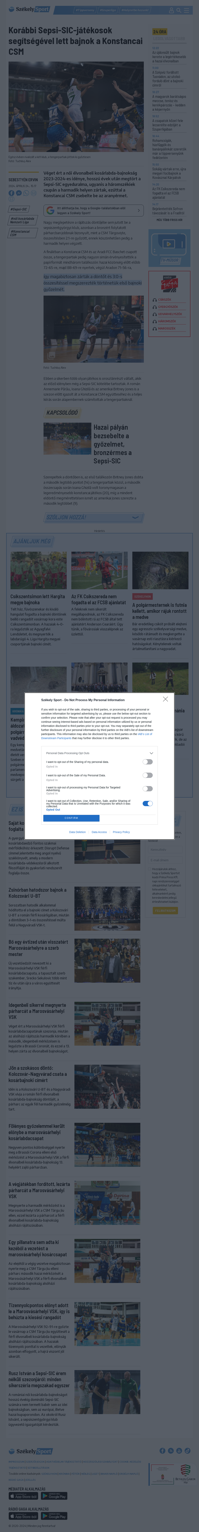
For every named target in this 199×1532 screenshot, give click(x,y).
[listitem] (99, 753)
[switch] (148, 761)
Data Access (99, 832)
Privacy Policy (121, 832)
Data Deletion (77, 832)
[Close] (166, 700)
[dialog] (99, 766)
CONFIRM (71, 818)
